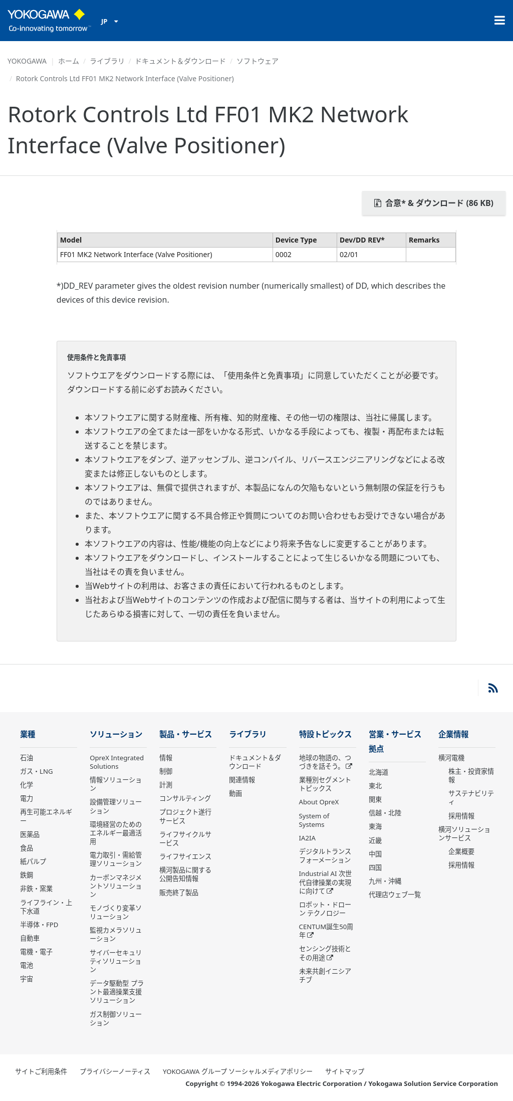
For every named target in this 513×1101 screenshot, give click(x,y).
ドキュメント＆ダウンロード (180, 61)
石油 (26, 757)
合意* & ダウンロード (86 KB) (433, 202)
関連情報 (242, 779)
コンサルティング (185, 798)
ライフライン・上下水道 (46, 907)
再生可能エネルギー (46, 816)
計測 (165, 784)
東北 (375, 785)
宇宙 (26, 978)
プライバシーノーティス (115, 1071)
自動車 (30, 938)
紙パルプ (33, 861)
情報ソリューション (116, 784)
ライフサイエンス (185, 856)
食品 (26, 847)
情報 (165, 757)
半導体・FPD (39, 924)
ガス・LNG (36, 771)
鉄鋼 (26, 874)
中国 (375, 853)
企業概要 (461, 851)
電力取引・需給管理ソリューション (116, 859)
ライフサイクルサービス (185, 838)
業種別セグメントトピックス (325, 784)
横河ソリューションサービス (464, 833)
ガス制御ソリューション (116, 1018)
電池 (26, 965)
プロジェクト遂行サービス (185, 816)
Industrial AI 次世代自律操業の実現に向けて (325, 882)
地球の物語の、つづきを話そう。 (325, 762)
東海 (375, 826)
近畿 (375, 840)
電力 (26, 798)
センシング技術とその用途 (325, 953)
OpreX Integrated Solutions (117, 762)
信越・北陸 (385, 812)
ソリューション (116, 734)
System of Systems (314, 820)
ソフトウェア (257, 61)
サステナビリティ (471, 797)
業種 (27, 734)
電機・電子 (36, 951)
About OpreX (319, 801)
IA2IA (307, 837)
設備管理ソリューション (116, 806)
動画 (235, 793)
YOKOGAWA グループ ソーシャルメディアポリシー (238, 1071)
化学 (26, 784)
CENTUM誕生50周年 (326, 931)
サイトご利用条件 (41, 1071)
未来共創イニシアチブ (325, 975)
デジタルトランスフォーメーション (325, 855)
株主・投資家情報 (471, 775)
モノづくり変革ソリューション (116, 912)
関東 (375, 799)
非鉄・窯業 (36, 888)
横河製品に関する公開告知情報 (185, 874)
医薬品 (30, 834)
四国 (375, 867)
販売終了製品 (178, 892)
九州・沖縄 (385, 881)
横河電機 (451, 757)
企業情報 (453, 734)
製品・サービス (185, 734)
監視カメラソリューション (116, 934)
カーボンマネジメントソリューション (116, 886)
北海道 (378, 772)
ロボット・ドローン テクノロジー (325, 909)
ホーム (68, 61)
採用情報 (461, 815)
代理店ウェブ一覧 (395, 894)
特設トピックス (325, 734)
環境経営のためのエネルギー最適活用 (116, 833)
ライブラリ (107, 61)
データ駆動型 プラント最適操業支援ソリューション (116, 992)
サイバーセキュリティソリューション (116, 961)
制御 (165, 771)
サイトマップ (344, 1071)
